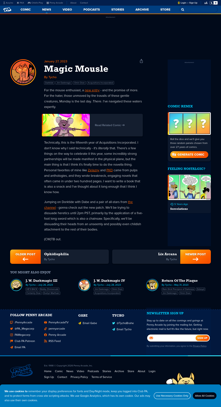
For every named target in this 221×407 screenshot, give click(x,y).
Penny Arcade (55, 348)
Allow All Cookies (202, 396)
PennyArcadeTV (56, 336)
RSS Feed (52, 355)
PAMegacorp (20, 348)
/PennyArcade (21, 336)
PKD (111, 172)
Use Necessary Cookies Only (165, 396)
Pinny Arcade (55, 2)
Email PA (17, 361)
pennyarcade (54, 342)
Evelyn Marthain (52, 302)
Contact (84, 2)
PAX (20, 2)
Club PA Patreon (22, 355)
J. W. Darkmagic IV (109, 289)
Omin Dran (79, 84)
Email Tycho (122, 342)
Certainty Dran (34, 302)
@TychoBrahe (123, 336)
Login (183, 2)
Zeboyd (201, 297)
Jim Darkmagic (64, 84)
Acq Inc (8, 2)
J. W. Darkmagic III (41, 289)
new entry (93, 91)
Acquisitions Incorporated (100, 84)
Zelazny (95, 172)
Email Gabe (87, 336)
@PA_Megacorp (22, 342)
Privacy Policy (201, 366)
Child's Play (35, 2)
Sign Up (193, 2)
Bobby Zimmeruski (50, 297)
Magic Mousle (76, 69)
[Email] (171, 358)
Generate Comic (187, 151)
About (73, 2)
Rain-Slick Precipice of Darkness (178, 297)
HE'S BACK (32, 297)
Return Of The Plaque (180, 289)
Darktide (49, 84)
